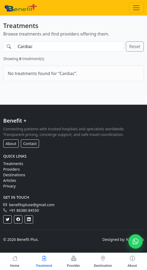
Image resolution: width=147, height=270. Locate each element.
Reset (134, 46)
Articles (9, 180)
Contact (30, 143)
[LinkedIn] (29, 219)
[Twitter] (7, 219)
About (11, 143)
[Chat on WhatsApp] (135, 241)
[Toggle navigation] (136, 7)
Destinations (14, 174)
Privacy (9, 186)
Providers (11, 169)
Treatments (13, 163)
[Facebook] (18, 219)
